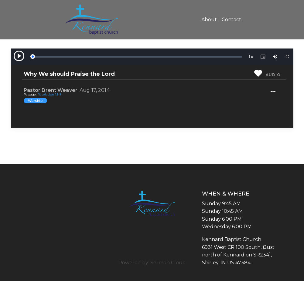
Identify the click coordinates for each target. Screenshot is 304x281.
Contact (231, 19)
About (209, 19)
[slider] (137, 57)
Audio (273, 74)
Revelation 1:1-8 (49, 94)
